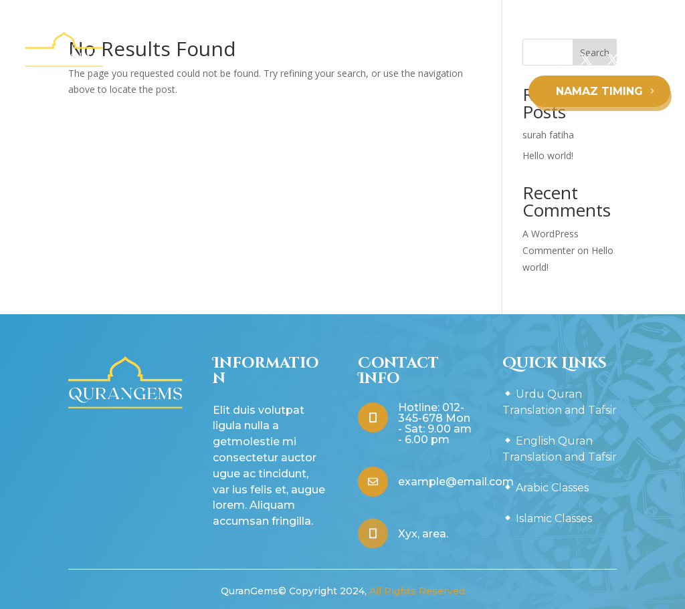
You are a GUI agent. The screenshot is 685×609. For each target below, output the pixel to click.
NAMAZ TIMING (599, 91)
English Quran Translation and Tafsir (410, 67)
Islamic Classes (361, 117)
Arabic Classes (273, 117)
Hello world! (547, 155)
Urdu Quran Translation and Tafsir (221, 67)
